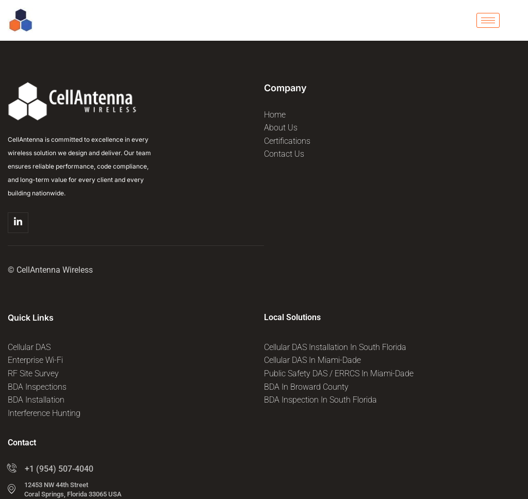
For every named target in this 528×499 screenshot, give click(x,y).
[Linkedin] (18, 222)
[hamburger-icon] (488, 20)
